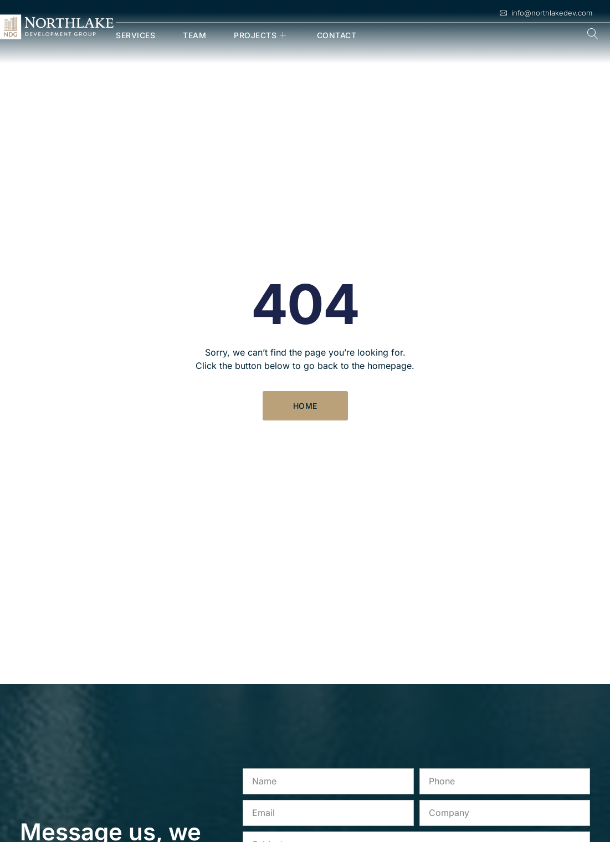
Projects (261, 35)
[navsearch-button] (592, 35)
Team (194, 35)
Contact (337, 35)
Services (135, 35)
